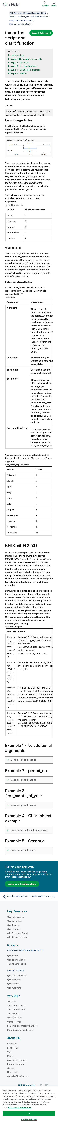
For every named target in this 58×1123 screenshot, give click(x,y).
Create (12, 17)
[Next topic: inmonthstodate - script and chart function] (43, 896)
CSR (9, 1052)
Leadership (13, 1047)
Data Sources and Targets (20, 1030)
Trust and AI (13, 1013)
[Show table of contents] (6, 13)
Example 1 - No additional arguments (25, 59)
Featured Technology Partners (22, 1026)
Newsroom (12, 1072)
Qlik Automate (14, 988)
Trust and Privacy (16, 1009)
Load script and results (23, 759)
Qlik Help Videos (15, 917)
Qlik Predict (13, 983)
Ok (29, 1113)
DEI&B (10, 1056)
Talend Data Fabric (16, 964)
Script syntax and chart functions (33, 17)
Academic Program (16, 1060)
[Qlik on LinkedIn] (46, 1085)
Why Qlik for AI (14, 1017)
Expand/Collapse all (41, 33)
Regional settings (16, 55)
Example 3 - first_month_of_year (22, 66)
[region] (29, 1104)
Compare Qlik (14, 1021)
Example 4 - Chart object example (24, 70)
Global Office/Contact (18, 1076)
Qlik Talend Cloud (16, 960)
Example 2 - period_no (18, 62)
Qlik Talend (12, 955)
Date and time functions (19, 24)
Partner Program (15, 1064)
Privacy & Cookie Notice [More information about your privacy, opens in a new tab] (19, 1107)
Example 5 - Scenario (18, 73)
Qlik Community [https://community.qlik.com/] (27, 1085)
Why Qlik (11, 1001)
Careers (11, 1068)
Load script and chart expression (29, 830)
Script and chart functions (20, 20)
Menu (54, 5)
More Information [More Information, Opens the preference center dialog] (29, 1119)
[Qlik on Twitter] (41, 1085)
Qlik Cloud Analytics (17, 975)
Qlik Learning (13, 929)
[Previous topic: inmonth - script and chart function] (15, 896)
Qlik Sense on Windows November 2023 (28, 13)
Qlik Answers (13, 979)
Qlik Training (13, 925)
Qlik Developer (14, 921)
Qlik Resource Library (18, 937)
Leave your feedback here (22, 884)
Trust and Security (16, 1005)
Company (12, 1043)
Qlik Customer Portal (17, 933)
